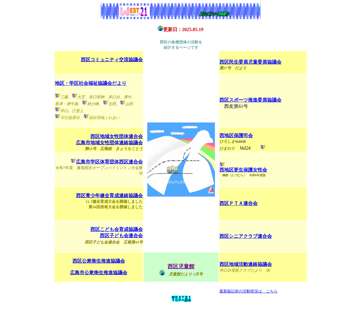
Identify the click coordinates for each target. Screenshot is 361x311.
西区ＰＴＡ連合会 (238, 203)
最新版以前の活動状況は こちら (248, 291)
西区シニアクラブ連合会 (245, 236)
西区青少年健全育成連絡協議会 (109, 195)
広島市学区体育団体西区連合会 (109, 161)
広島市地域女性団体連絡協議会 (109, 142)
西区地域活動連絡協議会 (245, 264)
